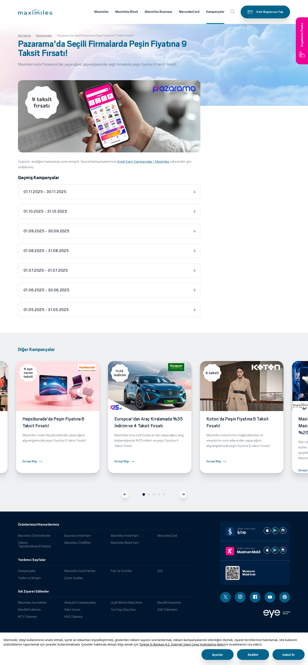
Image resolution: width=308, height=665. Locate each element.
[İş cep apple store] (267, 530)
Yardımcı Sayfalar (32, 560)
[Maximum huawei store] (283, 550)
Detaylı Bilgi (29, 461)
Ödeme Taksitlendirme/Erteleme (34, 544)
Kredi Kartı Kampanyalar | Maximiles (143, 161)
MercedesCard (167, 535)
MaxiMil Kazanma (169, 602)
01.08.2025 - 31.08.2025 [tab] (46, 251)
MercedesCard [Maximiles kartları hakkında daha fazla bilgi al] (189, 11)
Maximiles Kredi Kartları (79, 571)
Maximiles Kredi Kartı (125, 535)
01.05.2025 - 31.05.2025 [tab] (46, 310)
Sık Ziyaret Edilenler (33, 591)
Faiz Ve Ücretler (121, 571)
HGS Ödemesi (73, 616)
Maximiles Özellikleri (77, 542)
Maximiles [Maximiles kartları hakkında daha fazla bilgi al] (101, 11)
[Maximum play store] (275, 550)
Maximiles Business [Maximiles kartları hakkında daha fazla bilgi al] (158, 11)
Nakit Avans (72, 609)
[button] (35, 12)
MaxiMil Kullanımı (29, 609)
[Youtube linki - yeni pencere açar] (270, 597)
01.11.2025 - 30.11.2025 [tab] (45, 192)
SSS (160, 571)
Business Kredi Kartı (77, 535)
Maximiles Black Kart (125, 542)
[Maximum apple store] (267, 550)
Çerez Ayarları (73, 578)
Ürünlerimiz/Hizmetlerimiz (38, 524)
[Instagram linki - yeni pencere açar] (240, 597)
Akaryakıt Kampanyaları (80, 602)
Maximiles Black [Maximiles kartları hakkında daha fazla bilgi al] (126, 11)
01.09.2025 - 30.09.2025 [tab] (46, 231)
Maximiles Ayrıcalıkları (32, 602)
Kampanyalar (27, 571)
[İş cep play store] (275, 530)
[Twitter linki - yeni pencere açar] (225, 597)
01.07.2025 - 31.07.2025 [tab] (46, 270)
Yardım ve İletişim (29, 578)
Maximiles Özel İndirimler (34, 535)
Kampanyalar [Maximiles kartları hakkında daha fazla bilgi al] (215, 11)
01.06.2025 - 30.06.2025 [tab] (46, 290)
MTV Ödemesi (27, 616)
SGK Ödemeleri (167, 609)
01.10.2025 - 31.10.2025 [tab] (45, 211)
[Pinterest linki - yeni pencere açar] (284, 597)
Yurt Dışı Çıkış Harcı (123, 609)
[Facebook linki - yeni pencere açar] (255, 597)
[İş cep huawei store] (283, 530)
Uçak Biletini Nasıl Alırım (126, 602)
